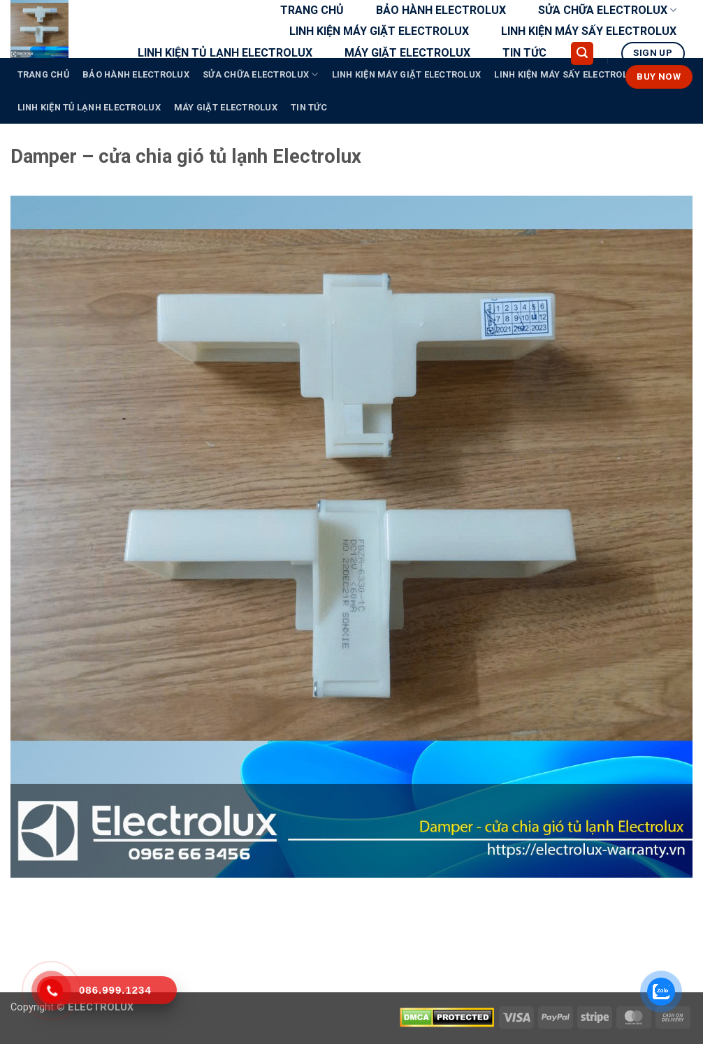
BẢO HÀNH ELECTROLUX (441, 10)
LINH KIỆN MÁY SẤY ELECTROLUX (588, 31)
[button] (582, 53)
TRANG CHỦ (312, 10)
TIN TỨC (524, 52)
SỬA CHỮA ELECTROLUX (607, 10)
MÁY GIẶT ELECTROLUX (407, 52)
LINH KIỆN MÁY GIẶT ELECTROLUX (379, 31)
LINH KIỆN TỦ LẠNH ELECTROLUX (225, 52)
